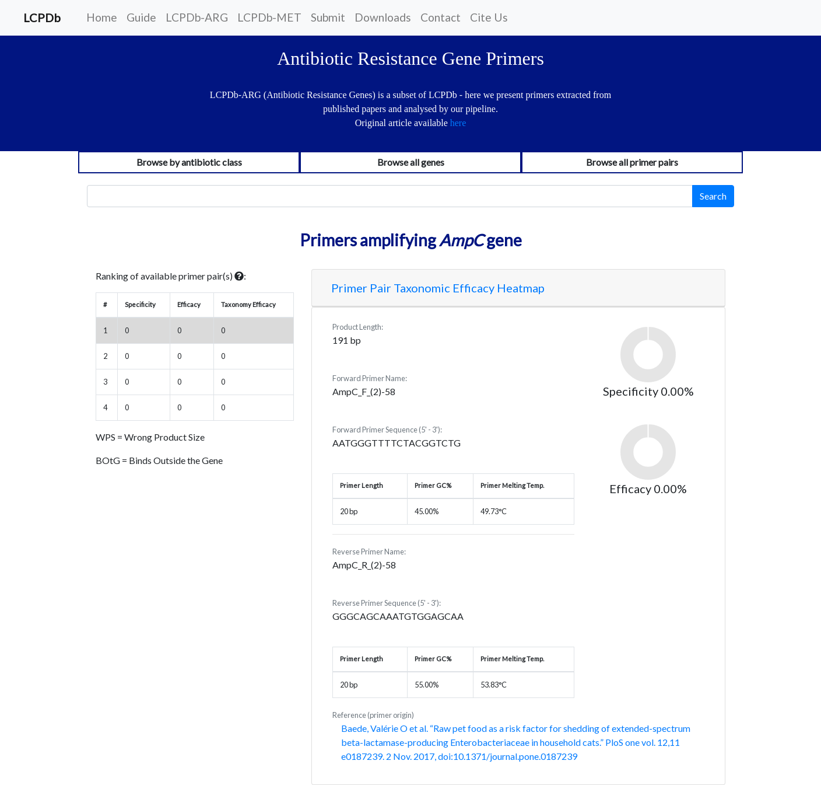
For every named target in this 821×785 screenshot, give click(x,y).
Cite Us (489, 17)
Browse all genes (410, 162)
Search (713, 195)
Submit (328, 17)
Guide (141, 17)
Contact (440, 17)
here (458, 123)
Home (101, 17)
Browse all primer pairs (632, 162)
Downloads (383, 17)
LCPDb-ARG (197, 17)
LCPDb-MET (269, 17)
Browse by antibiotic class (189, 162)
